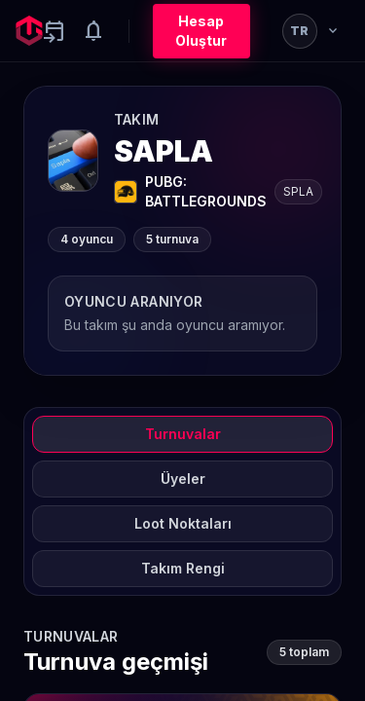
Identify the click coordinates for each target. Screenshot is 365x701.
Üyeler (183, 478)
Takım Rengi (183, 568)
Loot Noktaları (183, 523)
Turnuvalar (183, 433)
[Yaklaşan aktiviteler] (54, 31)
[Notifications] (93, 31)
